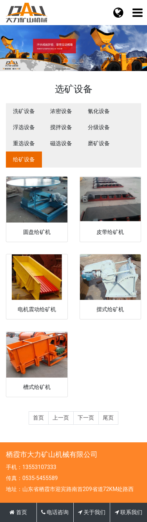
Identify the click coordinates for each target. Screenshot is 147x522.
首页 (38, 417)
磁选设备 (61, 143)
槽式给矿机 (37, 387)
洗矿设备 (24, 111)
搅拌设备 (61, 127)
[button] (66, 60)
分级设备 (99, 127)
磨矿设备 (99, 143)
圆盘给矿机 (37, 232)
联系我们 (128, 512)
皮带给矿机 (110, 232)
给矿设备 (24, 159)
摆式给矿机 (110, 309)
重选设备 (24, 143)
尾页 (108, 417)
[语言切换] (137, 12)
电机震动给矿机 (37, 309)
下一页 (86, 417)
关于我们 (91, 512)
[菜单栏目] (118, 12)
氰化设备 (99, 111)
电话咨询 (55, 512)
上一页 (61, 417)
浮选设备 (24, 127)
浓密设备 (61, 111)
